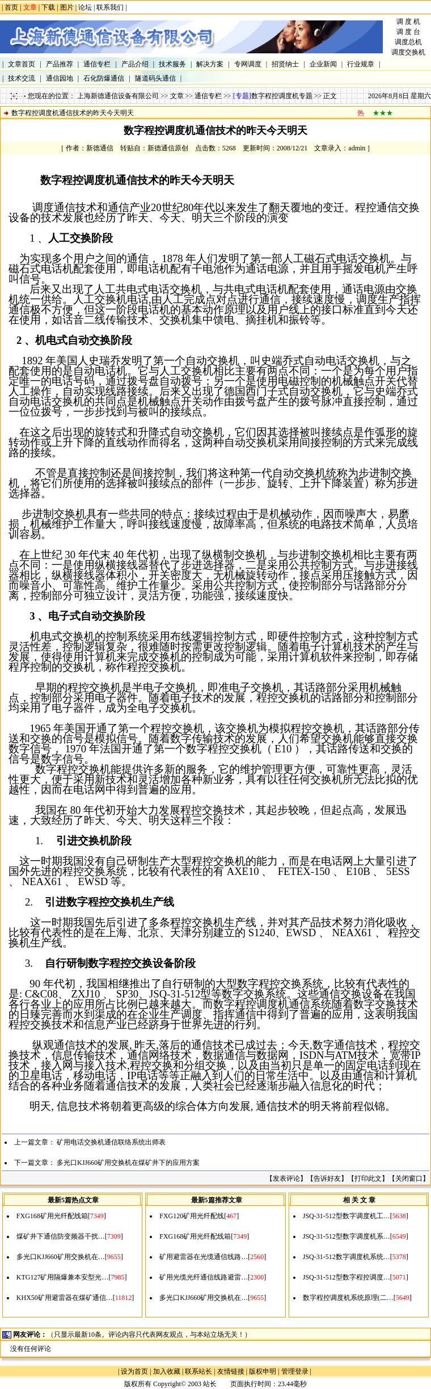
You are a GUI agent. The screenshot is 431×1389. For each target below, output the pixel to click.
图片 (67, 7)
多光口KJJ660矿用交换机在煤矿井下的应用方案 (128, 1163)
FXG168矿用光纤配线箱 (52, 1216)
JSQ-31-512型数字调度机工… (346, 1216)
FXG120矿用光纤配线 (191, 1216)
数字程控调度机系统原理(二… (348, 1298)
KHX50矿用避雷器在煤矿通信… (64, 1298)
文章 (177, 96)
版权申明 (262, 1371)
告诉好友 (327, 1178)
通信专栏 (208, 96)
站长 (210, 1384)
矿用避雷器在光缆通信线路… (203, 1257)
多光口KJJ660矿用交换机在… (60, 1257)
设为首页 (134, 1371)
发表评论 (286, 1178)
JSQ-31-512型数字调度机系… (346, 1236)
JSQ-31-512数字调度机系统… (346, 1257)
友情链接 (230, 1371)
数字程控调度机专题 (281, 96)
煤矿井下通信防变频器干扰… (60, 1236)
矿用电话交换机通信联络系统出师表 (111, 1142)
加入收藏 (166, 1371)
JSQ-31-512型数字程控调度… (346, 1277)
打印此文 (368, 1178)
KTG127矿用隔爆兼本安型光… (62, 1277)
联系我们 (110, 7)
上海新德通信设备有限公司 (118, 96)
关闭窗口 (408, 1178)
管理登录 (295, 1371)
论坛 (85, 7)
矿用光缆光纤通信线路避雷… (203, 1277)
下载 (48, 7)
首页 (11, 7)
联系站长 (198, 1371)
